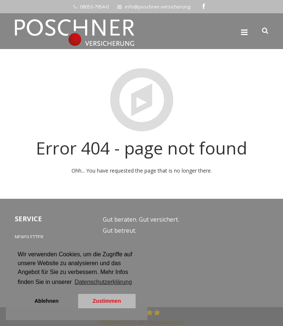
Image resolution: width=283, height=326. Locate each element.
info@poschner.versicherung (157, 6)
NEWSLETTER (29, 236)
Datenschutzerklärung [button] (103, 282)
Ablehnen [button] (46, 301)
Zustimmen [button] (106, 301)
